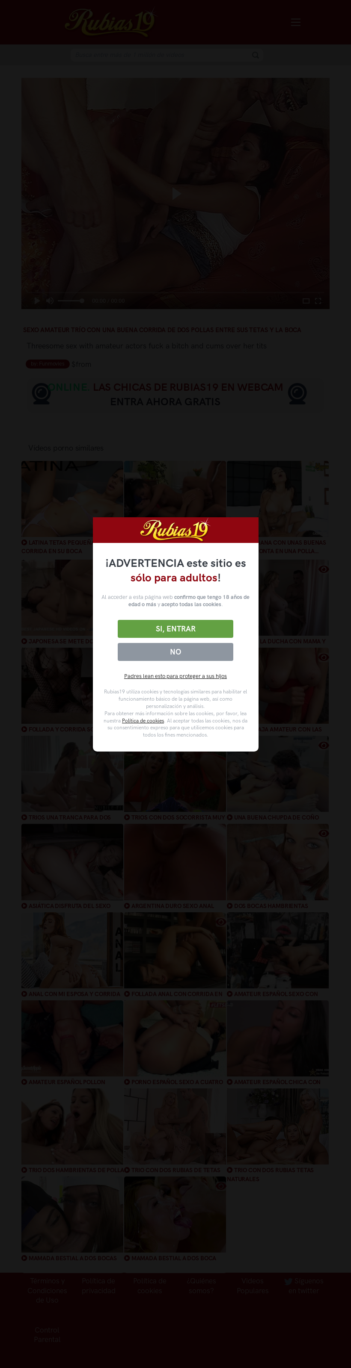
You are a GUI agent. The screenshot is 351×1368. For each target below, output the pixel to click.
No (175, 652)
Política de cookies (143, 721)
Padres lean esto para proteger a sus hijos (175, 676)
